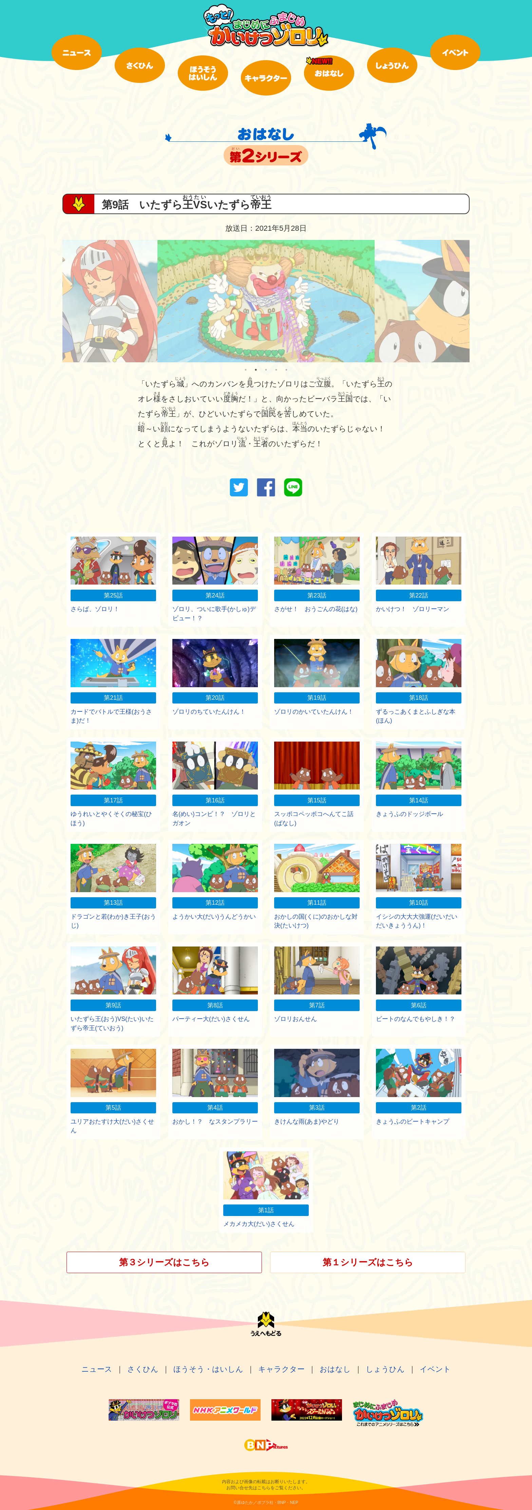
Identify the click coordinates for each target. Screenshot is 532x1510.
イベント (435, 1369)
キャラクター (281, 1369)
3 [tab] (266, 369)
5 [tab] (286, 369)
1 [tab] (245, 369)
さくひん (142, 1369)
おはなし (335, 1369)
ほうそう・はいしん (208, 1369)
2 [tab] (255, 369)
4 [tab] (276, 369)
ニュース (96, 1369)
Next (464, 301)
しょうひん (385, 1369)
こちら (263, 1487)
